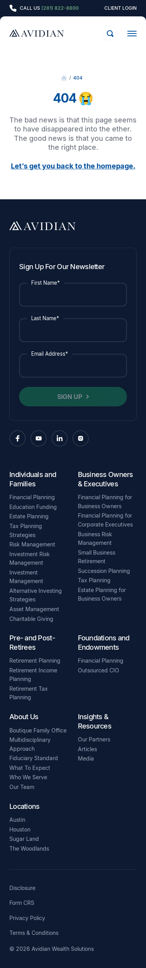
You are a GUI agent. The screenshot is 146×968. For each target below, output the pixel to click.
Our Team (21, 787)
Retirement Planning (34, 660)
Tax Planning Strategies (25, 530)
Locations (24, 806)
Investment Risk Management (29, 558)
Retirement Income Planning (33, 675)
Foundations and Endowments (104, 642)
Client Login (120, 8)
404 (78, 78)
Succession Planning (104, 570)
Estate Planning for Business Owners (102, 594)
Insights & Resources (94, 721)
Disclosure (22, 888)
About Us (23, 716)
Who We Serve (28, 777)
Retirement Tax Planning (28, 693)
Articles (87, 749)
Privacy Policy (27, 918)
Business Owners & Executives (105, 479)
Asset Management (34, 609)
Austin (17, 819)
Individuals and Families (32, 479)
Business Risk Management (95, 538)
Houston (19, 829)
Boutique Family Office (38, 730)
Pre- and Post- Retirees (32, 642)
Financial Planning (32, 497)
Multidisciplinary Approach (30, 744)
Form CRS (21, 903)
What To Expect (29, 767)
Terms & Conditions (33, 933)
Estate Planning (29, 516)
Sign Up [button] (69, 397)
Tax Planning (94, 580)
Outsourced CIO (98, 670)
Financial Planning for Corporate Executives (105, 520)
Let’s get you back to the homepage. (73, 165)
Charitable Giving (31, 618)
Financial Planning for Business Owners (105, 501)
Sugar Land (24, 838)
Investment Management (26, 577)
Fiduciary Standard (33, 758)
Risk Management (32, 544)
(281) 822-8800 (60, 8)
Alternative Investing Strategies (35, 595)
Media (86, 758)
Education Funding (33, 507)
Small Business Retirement (96, 557)
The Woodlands (29, 848)
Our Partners (94, 739)
